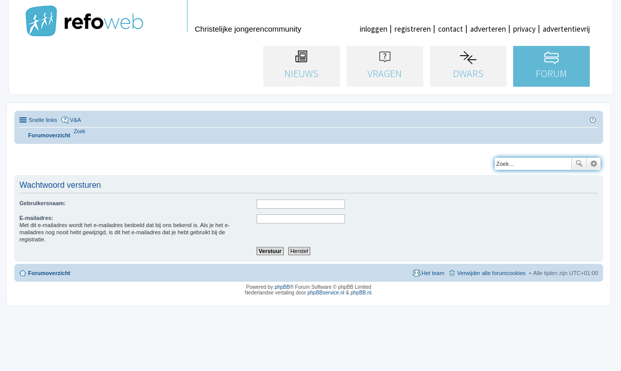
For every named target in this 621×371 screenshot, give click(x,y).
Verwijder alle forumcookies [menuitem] (491, 273)
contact (450, 29)
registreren (413, 29)
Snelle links (43, 120)
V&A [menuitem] (75, 120)
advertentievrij (566, 29)
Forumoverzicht (49, 273)
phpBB (282, 287)
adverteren (488, 29)
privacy (524, 29)
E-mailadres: (36, 218)
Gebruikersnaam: (42, 203)
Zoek (579, 164)
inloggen (373, 29)
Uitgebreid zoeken (594, 164)
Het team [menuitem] (433, 273)
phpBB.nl (361, 292)
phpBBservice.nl (325, 292)
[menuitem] (79, 131)
